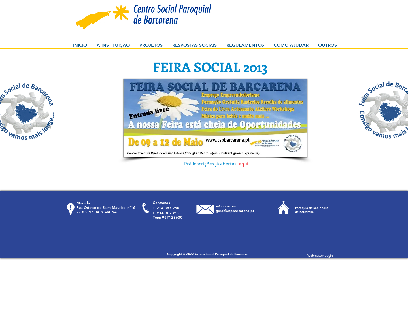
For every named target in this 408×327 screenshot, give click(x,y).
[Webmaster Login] (320, 255)
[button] (215, 118)
